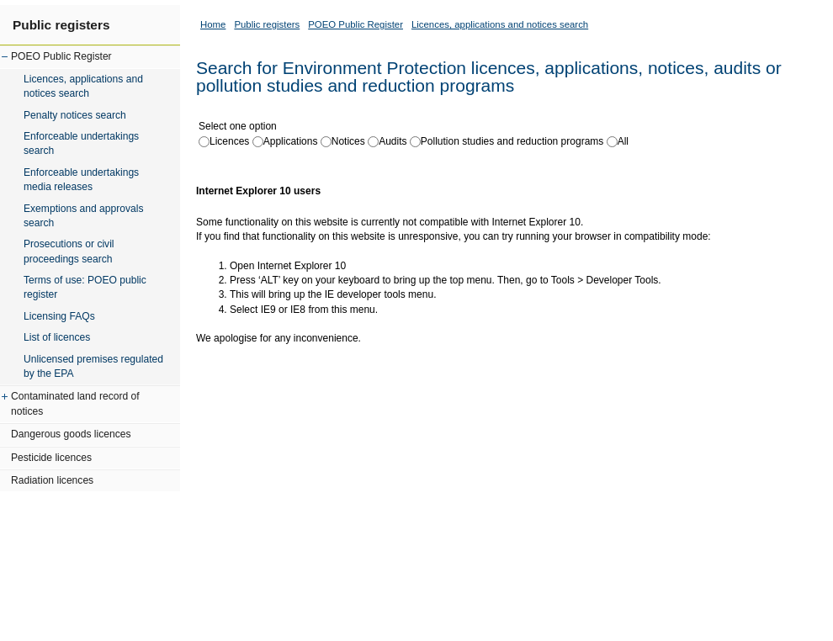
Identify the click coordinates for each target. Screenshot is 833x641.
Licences (229, 141)
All (623, 141)
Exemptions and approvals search (84, 216)
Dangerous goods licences (71, 434)
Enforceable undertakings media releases (81, 180)
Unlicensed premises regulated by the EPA (93, 366)
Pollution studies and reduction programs (512, 141)
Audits (392, 141)
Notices (348, 141)
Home (212, 24)
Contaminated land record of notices (75, 403)
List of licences (57, 337)
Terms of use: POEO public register (85, 287)
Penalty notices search (75, 115)
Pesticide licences (51, 458)
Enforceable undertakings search (81, 143)
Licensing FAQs (59, 316)
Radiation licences (52, 480)
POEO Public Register (61, 56)
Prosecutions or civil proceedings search (69, 251)
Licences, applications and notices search (83, 86)
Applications (290, 141)
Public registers (61, 25)
